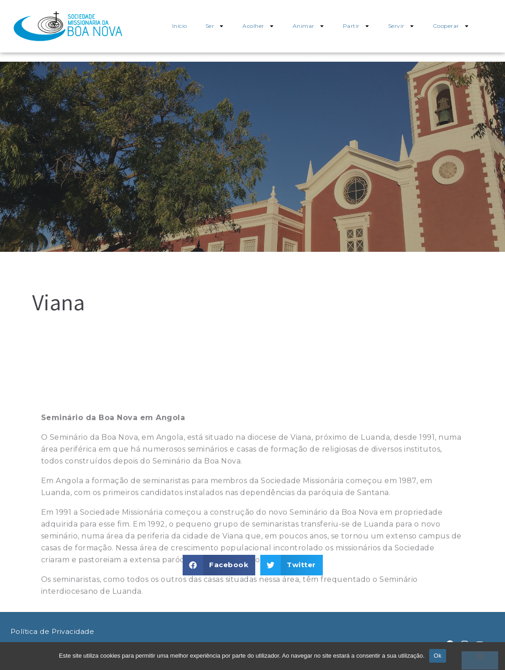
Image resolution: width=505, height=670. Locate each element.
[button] (219, 565)
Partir (356, 26)
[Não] (480, 660)
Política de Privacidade (53, 631)
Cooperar (451, 26)
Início (179, 25)
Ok (438, 655)
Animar (309, 26)
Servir (401, 26)
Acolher (258, 26)
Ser (215, 26)
